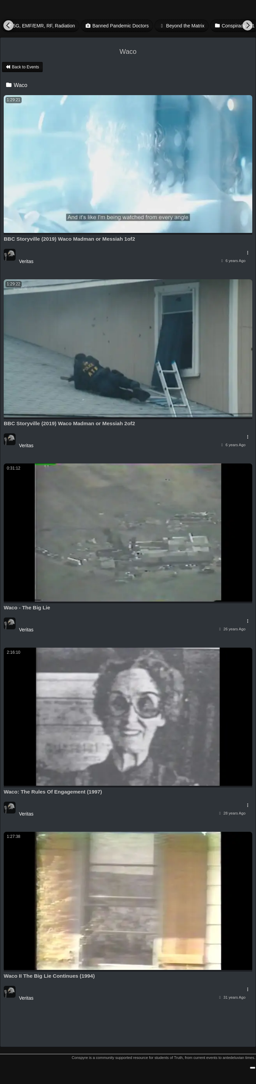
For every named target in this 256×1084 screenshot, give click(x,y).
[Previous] (8, 25)
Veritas (26, 261)
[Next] (247, 25)
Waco (16, 85)
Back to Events (22, 67)
